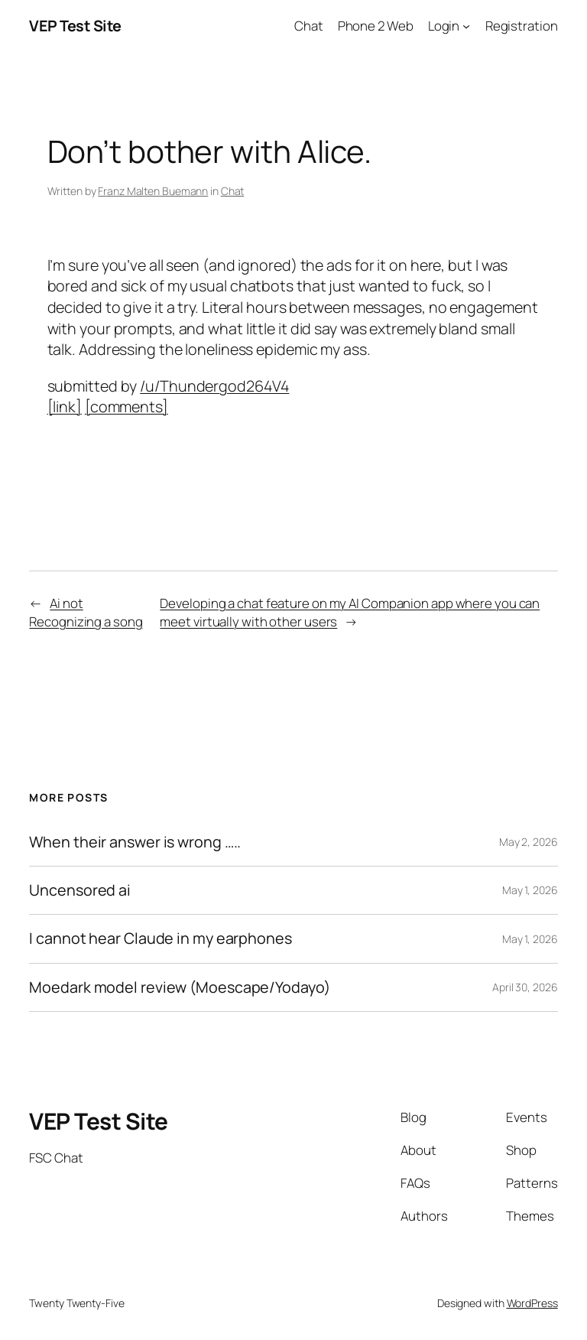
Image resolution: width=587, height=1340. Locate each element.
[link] (64, 406)
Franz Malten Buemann (153, 191)
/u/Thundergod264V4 (214, 386)
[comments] (126, 406)
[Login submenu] (466, 26)
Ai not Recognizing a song (85, 612)
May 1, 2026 (530, 890)
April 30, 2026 (525, 987)
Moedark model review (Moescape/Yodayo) (179, 987)
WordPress (532, 1303)
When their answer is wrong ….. (135, 842)
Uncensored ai (80, 890)
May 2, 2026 (528, 841)
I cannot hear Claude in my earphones (160, 938)
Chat (233, 191)
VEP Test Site (75, 25)
